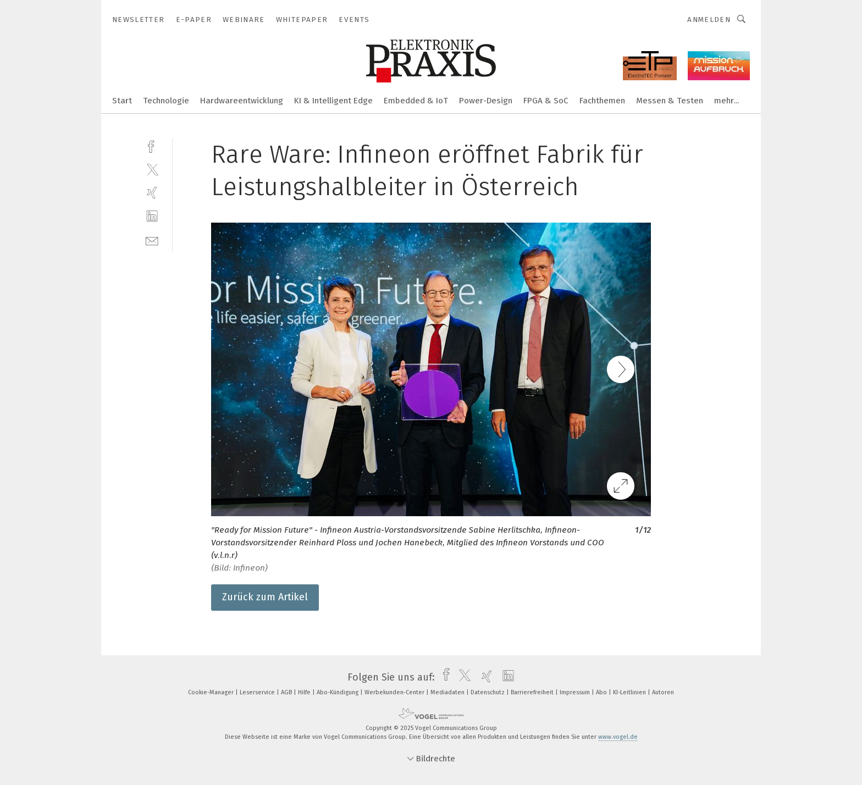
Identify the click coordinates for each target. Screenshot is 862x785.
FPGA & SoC (545, 101)
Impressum (576, 692)
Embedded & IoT (416, 101)
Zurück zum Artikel (265, 597)
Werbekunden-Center (395, 692)
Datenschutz (488, 692)
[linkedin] (152, 216)
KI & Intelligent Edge (333, 101)
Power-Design (485, 101)
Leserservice (258, 692)
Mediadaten (448, 692)
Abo (602, 692)
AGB (287, 692)
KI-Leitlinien (630, 692)
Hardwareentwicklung (241, 101)
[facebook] (152, 145)
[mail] (152, 240)
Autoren (663, 692)
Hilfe (305, 692)
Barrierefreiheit (533, 692)
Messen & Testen (669, 101)
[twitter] (152, 169)
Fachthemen (602, 101)
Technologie (166, 101)
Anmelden (709, 19)
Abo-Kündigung (338, 692)
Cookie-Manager (211, 692)
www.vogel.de (618, 736)
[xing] (152, 193)
